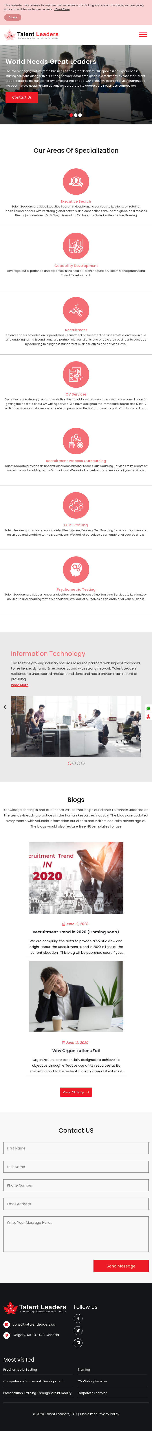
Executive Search (76, 201)
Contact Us (22, 97)
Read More (62, 9)
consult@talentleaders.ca (34, 1324)
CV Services (76, 394)
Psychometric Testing (76, 589)
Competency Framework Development (33, 1381)
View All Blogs (76, 1092)
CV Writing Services (92, 1381)
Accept (13, 17)
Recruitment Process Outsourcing (76, 460)
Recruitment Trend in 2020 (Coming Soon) (76, 932)
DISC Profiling (76, 525)
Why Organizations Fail (76, 1050)
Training (84, 1369)
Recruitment (76, 330)
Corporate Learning (92, 1393)
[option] (76, 84)
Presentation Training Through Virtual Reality (37, 1393)
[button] (4, 707)
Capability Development (76, 265)
